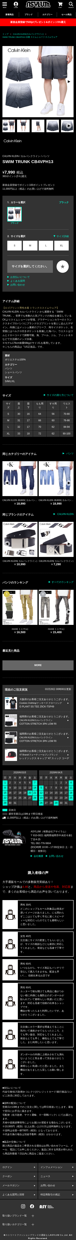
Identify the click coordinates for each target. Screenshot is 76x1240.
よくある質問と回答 (13, 1194)
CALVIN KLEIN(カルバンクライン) (28, 34)
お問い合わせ (17, 284)
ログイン (7, 1167)
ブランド (29, 14)
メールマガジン (10, 1185)
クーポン (7, 1176)
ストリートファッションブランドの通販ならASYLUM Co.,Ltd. (37, 1235)
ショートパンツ (13, 372)
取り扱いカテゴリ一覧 (14, 1224)
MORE (38, 665)
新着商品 (9, 14)
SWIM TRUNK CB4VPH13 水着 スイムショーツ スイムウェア (29, 37)
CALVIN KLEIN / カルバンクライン (21, 156)
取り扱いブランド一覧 (14, 1215)
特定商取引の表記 (50, 1194)
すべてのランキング (63, 582)
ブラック (14, 215)
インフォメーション (51, 1167)
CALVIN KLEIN (65, 514)
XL (61, 245)
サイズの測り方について (60, 395)
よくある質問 (17, 280)
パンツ (45, 156)
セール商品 (66, 14)
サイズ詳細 (63, 236)
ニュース (45, 1176)
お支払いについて (20, 277)
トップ (5, 34)
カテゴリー (47, 14)
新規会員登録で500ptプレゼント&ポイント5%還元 (38, 22)
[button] (69, 81)
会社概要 (38, 856)
